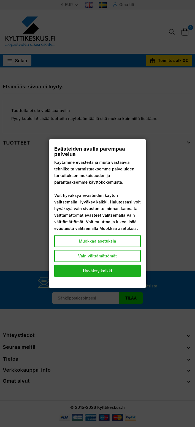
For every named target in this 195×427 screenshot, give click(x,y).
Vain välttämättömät (97, 256)
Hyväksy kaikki (97, 270)
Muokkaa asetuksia (97, 241)
